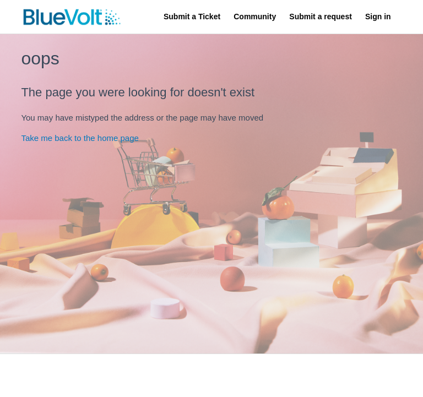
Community (255, 16)
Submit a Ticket (192, 16)
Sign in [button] (378, 16)
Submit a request (320, 16)
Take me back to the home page (79, 138)
